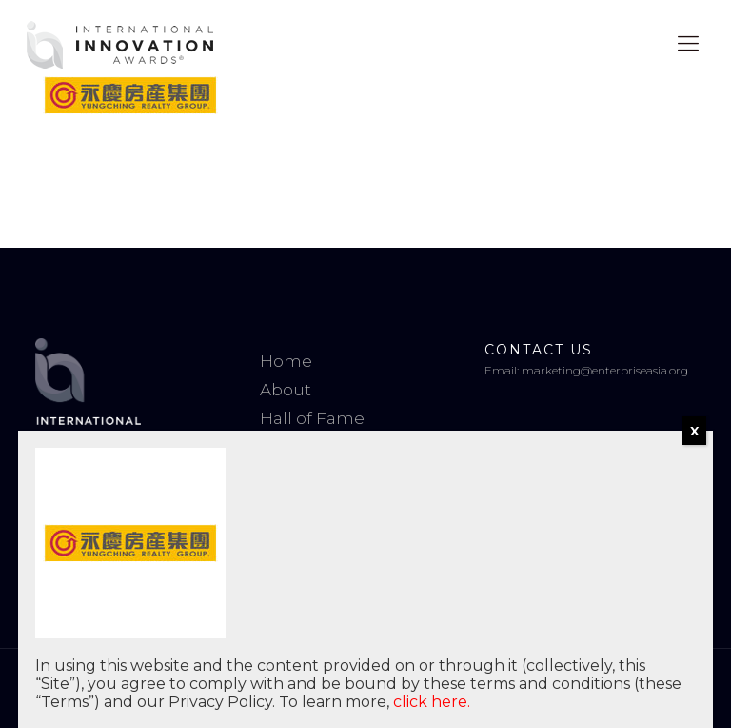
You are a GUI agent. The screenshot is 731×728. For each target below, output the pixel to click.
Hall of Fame (312, 418)
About (285, 389)
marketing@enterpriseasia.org (605, 370)
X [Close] (694, 430)
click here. (431, 702)
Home (286, 361)
